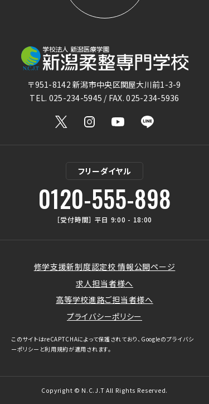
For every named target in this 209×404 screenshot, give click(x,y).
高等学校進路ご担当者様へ (104, 299)
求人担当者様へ (104, 283)
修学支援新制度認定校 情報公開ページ (105, 266)
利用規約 (57, 349)
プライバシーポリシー (104, 316)
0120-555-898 (104, 198)
